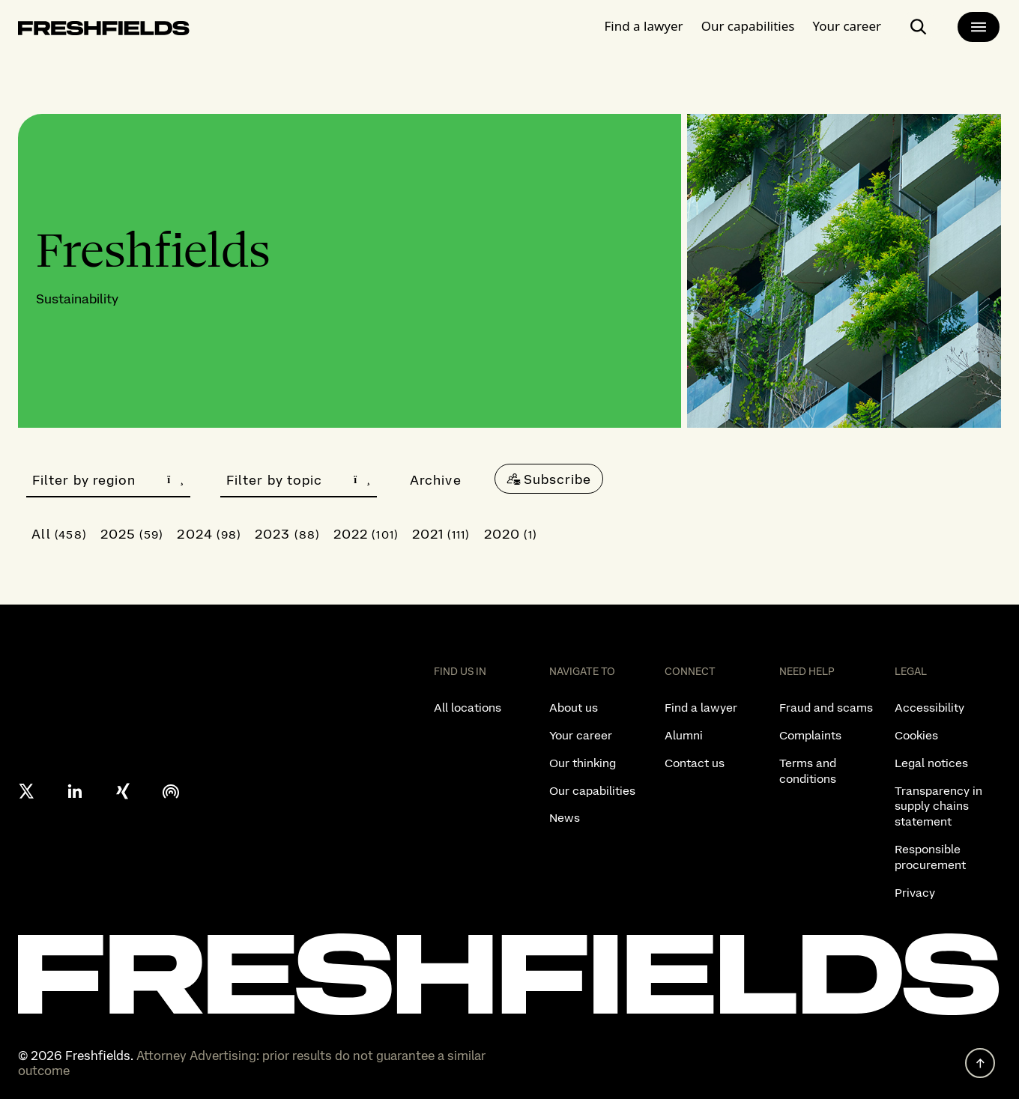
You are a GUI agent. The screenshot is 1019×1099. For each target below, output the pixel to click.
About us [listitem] (573, 707)
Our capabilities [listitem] (592, 791)
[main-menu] (978, 26)
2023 (287, 534)
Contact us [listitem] (695, 763)
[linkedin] (75, 791)
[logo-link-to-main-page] (104, 31)
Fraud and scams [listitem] (826, 707)
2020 (511, 534)
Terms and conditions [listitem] (807, 771)
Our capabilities (748, 25)
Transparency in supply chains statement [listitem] (938, 806)
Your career (846, 25)
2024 (209, 534)
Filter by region (108, 480)
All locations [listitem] (467, 707)
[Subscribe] (549, 479)
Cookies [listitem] (916, 735)
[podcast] (171, 791)
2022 (366, 534)
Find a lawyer (644, 25)
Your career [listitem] (580, 735)
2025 (132, 534)
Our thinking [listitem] (582, 763)
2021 (441, 534)
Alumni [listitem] (684, 735)
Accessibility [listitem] (929, 707)
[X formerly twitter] (27, 791)
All (59, 534)
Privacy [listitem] (915, 892)
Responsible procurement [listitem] (930, 857)
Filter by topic (298, 480)
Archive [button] (436, 480)
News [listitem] (564, 818)
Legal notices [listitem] (931, 763)
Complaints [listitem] (810, 735)
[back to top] (980, 1063)
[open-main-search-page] (918, 26)
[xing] (123, 791)
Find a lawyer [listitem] (701, 707)
